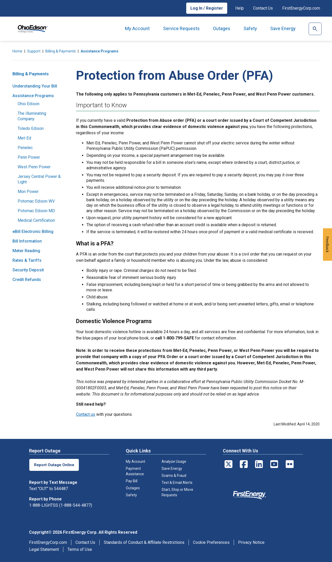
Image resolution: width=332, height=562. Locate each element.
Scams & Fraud (174, 475)
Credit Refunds (26, 279)
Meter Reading (26, 250)
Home (17, 51)
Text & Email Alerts (177, 482)
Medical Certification (36, 220)
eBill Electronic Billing (32, 231)
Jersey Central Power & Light (39, 179)
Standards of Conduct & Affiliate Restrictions (144, 542)
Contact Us (263, 8)
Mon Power (28, 191)
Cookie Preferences (211, 542)
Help (239, 8)
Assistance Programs (100, 51)
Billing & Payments (60, 51)
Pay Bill (131, 481)
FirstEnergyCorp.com (301, 8)
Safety (250, 28)
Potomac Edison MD (36, 210)
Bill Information (27, 241)
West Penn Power (34, 166)
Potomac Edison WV (36, 201)
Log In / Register (206, 8)
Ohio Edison (28, 103)
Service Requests (181, 28)
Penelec (25, 147)
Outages (221, 28)
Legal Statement (44, 549)
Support (33, 51)
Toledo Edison (31, 128)
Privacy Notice (251, 542)
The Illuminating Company (32, 116)
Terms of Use (79, 549)
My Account (137, 28)
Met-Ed (24, 138)
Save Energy (283, 28)
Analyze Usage (174, 461)
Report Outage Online (54, 464)
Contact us (85, 414)
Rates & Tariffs (27, 260)
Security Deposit (28, 269)
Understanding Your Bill (34, 86)
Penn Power (29, 157)
